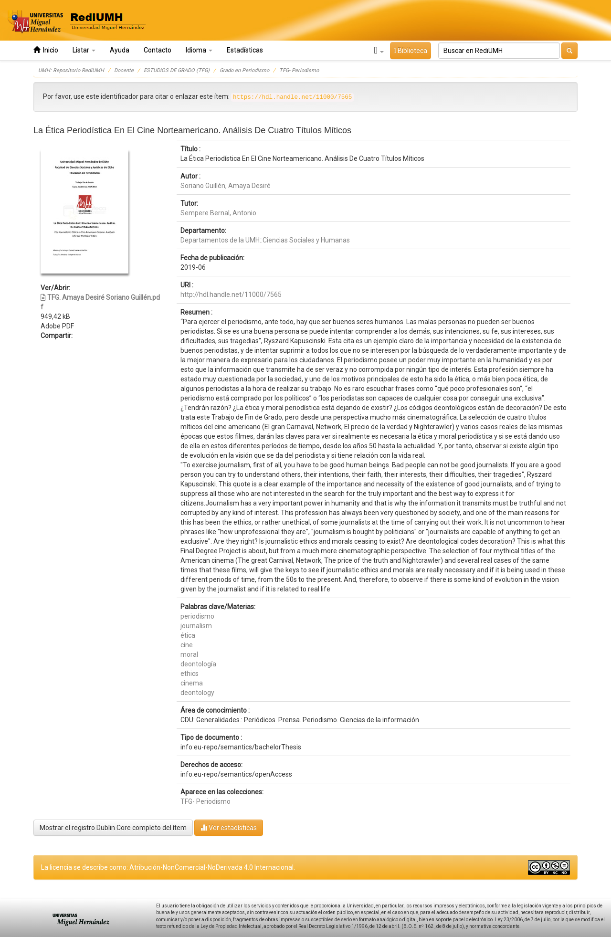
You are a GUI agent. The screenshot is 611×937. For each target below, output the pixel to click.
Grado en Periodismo (244, 70)
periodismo (197, 616)
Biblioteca (410, 50)
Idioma (199, 50)
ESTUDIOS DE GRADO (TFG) (177, 70)
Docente (124, 70)
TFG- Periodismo (299, 70)
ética (187, 635)
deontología (198, 664)
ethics (189, 673)
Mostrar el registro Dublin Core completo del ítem (113, 828)
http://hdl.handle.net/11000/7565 (231, 294)
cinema (191, 683)
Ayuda (119, 50)
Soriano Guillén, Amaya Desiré (225, 186)
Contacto (157, 50)
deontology (197, 692)
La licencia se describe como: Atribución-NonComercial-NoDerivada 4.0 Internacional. (168, 867)
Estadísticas (245, 50)
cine (186, 645)
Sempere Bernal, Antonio (218, 213)
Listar (84, 50)
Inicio (45, 50)
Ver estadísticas (228, 827)
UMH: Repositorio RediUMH (71, 70)
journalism (196, 626)
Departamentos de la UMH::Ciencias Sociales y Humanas (265, 240)
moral (189, 654)
